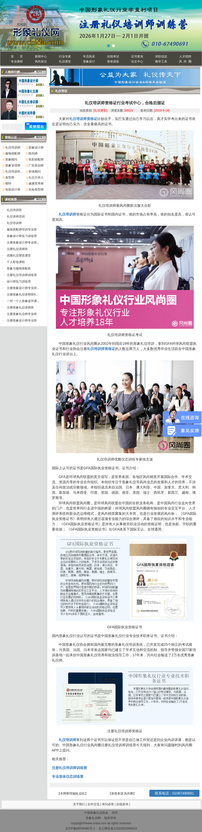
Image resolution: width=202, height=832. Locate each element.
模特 (8, 183)
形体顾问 (35, 171)
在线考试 (113, 56)
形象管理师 (12, 165)
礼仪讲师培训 (16, 216)
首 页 (17, 56)
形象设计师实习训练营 (22, 236)
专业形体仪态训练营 (67, 776)
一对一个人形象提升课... (23, 301)
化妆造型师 (36, 189)
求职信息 (161, 56)
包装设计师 (12, 189)
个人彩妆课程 (16, 262)
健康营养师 (36, 183)
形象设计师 (36, 147)
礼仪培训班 (14, 210)
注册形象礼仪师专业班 (22, 314)
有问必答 (108, 804)
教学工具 (161, 61)
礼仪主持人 (36, 177)
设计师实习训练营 (19, 281)
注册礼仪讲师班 (17, 249)
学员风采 (89, 56)
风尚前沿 (41, 61)
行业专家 (65, 56)
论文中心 (137, 61)
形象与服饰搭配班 (19, 268)
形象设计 (89, 61)
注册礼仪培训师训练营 (22, 275)
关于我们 (79, 804)
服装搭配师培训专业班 (22, 229)
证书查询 (137, 56)
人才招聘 (185, 56)
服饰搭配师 (12, 153)
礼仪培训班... (14, 171)
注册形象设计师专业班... (23, 242)
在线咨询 (122, 804)
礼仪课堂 (65, 61)
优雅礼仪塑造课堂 (19, 255)
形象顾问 (11, 159)
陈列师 (33, 153)
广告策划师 (36, 165)
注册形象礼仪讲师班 (20, 307)
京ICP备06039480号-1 (80, 828)
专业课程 (17, 61)
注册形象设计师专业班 (22, 320)
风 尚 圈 (185, 61)
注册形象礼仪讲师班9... (22, 294)
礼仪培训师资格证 (83, 119)
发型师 (9, 177)
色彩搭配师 (36, 159)
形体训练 (113, 61)
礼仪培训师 (12, 147)
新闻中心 (41, 56)
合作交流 (93, 804)
